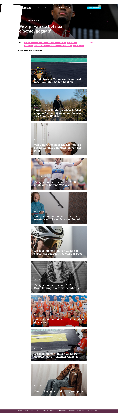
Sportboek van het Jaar (51, 8)
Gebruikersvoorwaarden (61, 410)
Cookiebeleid (43, 410)
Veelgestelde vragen (29, 410)
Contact (37, 410)
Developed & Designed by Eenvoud (59, 411)
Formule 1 (52, 43)
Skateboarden (40, 46)
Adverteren (20, 410)
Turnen (53, 46)
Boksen (41, 43)
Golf (62, 43)
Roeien (28, 46)
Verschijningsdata (81, 410)
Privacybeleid (51, 410)
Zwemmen (77, 46)
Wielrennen (65, 46)
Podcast (63, 8)
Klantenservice (72, 410)
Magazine (37, 8)
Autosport (29, 43)
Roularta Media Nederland (92, 410)
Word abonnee (94, 8)
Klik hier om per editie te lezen (29, 50)
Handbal (71, 43)
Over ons (71, 8)
